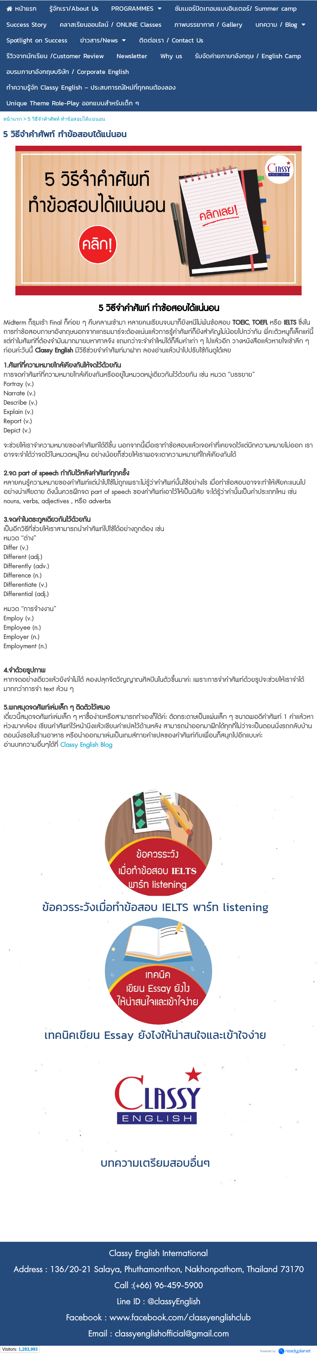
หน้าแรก (12, 119)
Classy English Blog (86, 745)
